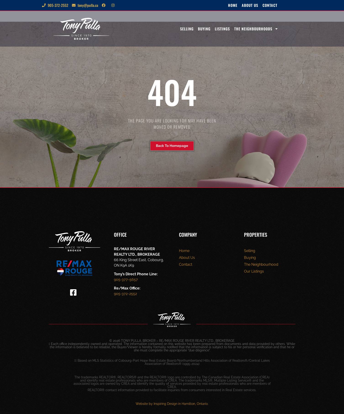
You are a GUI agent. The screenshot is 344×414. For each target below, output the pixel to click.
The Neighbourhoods (256, 29)
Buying (204, 29)
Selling (187, 29)
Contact (270, 5)
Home (232, 5)
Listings (222, 29)
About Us (250, 5)
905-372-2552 (125, 294)
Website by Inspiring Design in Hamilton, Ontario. (172, 404)
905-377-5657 (126, 279)
